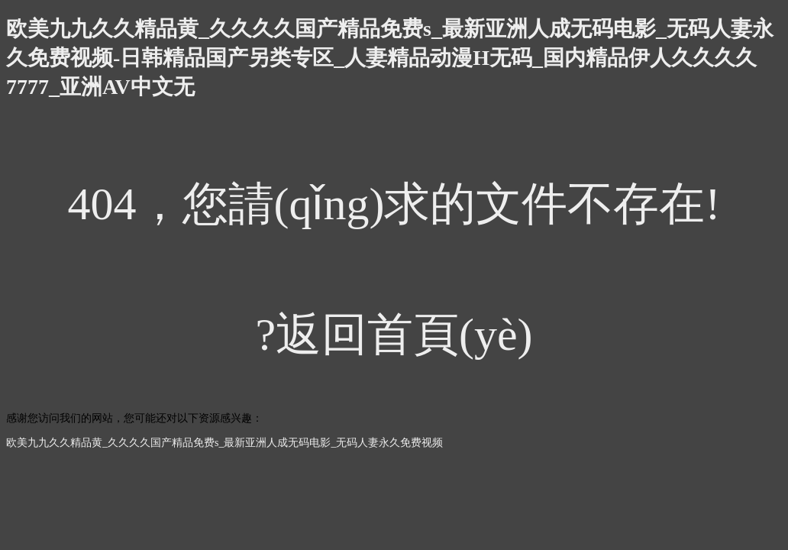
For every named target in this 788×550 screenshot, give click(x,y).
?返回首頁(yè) (393, 334)
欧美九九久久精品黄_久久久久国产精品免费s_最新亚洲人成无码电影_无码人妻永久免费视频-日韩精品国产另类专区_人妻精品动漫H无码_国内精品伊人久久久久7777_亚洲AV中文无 (389, 58)
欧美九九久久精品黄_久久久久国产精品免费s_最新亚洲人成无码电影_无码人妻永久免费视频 (224, 442)
